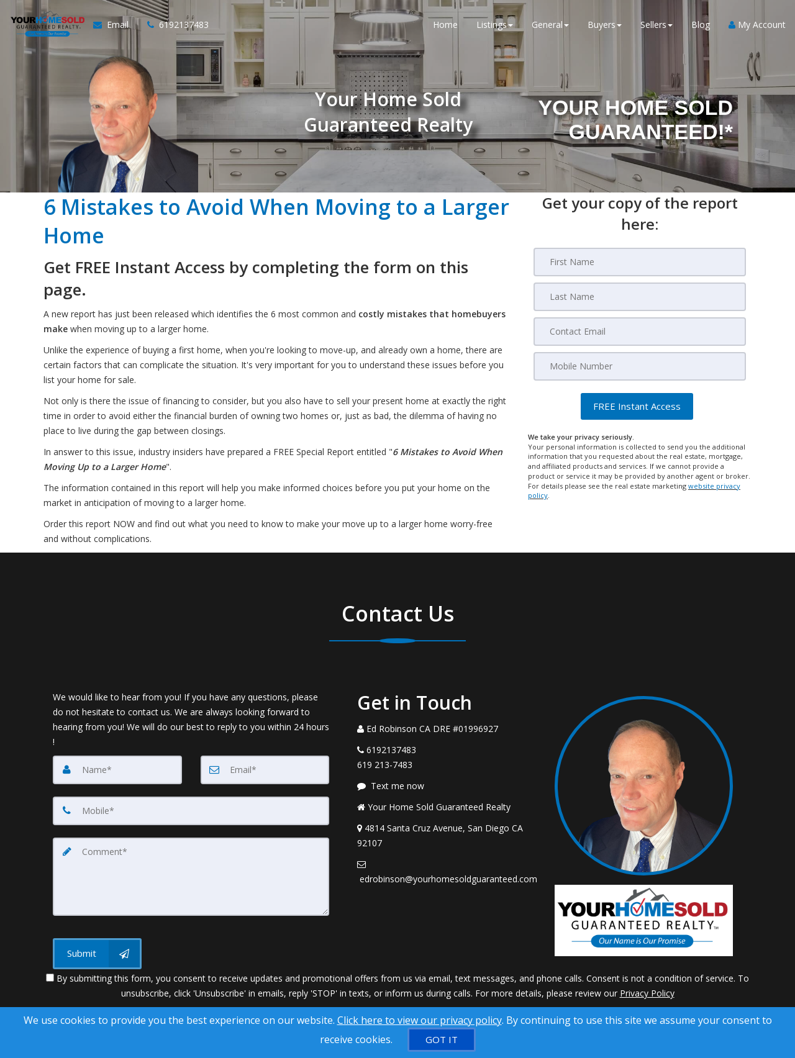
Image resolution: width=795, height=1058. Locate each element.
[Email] (640, 331)
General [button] (550, 24)
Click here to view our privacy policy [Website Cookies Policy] (419, 1020)
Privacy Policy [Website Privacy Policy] (647, 993)
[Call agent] (173, 24)
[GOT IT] (441, 1040)
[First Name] (640, 262)
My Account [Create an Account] (757, 24)
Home (445, 24)
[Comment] (191, 877)
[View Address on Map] (446, 836)
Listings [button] (494, 24)
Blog (700, 24)
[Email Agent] (115, 24)
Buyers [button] (605, 24)
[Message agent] (446, 786)
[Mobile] (640, 366)
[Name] (117, 770)
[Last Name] (640, 297)
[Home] (46, 24)
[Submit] (97, 953)
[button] (637, 406)
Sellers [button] (656, 24)
